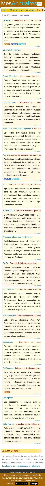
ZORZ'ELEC (8, 211)
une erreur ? (38, 46)
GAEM (5, 263)
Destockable (8, 342)
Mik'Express (8, 398)
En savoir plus (22, 484)
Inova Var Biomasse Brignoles (17, 129)
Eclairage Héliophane (12, 50)
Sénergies (7, 20)
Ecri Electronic (9, 289)
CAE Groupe (8, 368)
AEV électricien (9, 316)
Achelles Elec (9, 103)
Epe (4, 185)
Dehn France (8, 424)
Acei (4, 155)
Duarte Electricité (10, 76)
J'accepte (34, 484)
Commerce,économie (22, 10)
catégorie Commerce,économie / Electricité (22, 466)
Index (4, 10)
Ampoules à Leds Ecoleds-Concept (17, 237)
